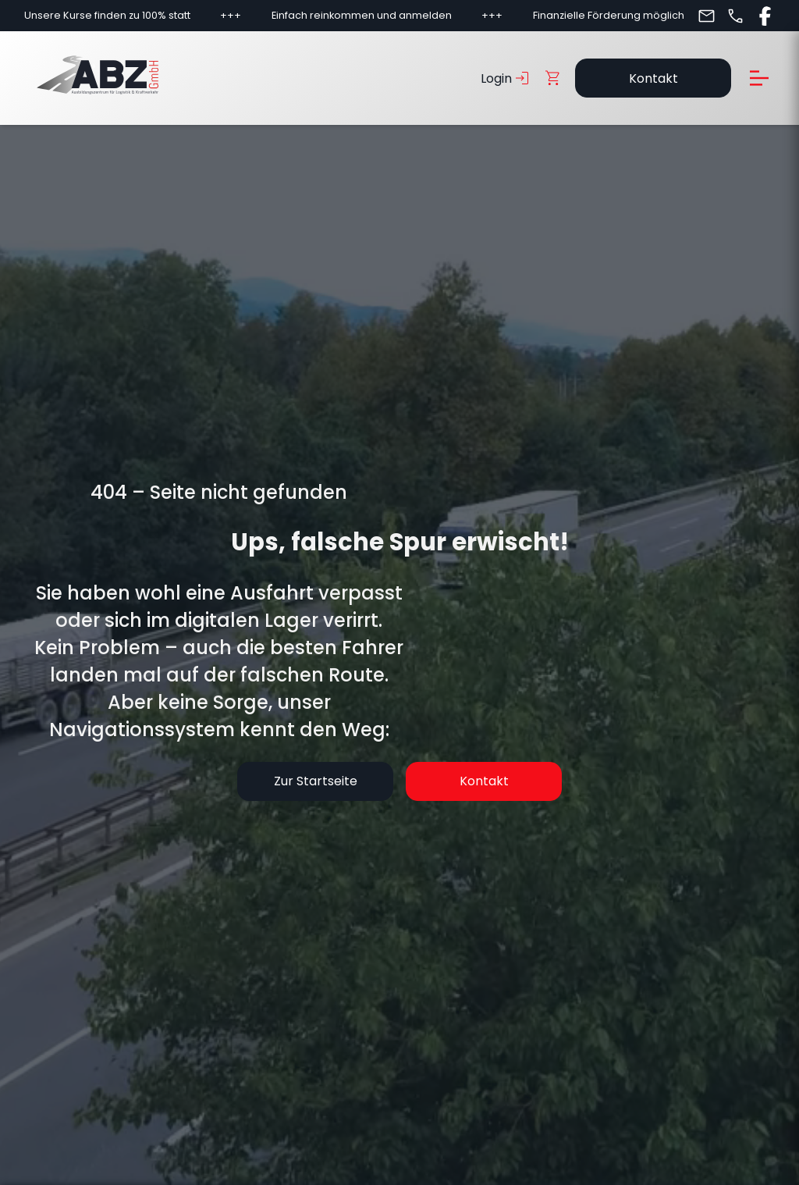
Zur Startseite (315, 781)
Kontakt (653, 78)
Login (506, 78)
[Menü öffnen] (759, 78)
